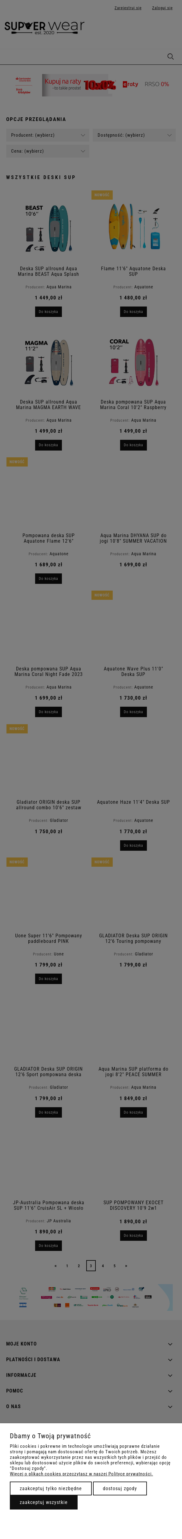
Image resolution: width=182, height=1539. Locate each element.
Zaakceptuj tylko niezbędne (51, 1488)
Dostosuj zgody (120, 1488)
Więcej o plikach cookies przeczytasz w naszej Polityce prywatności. (81, 1474)
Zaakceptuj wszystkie (44, 1502)
